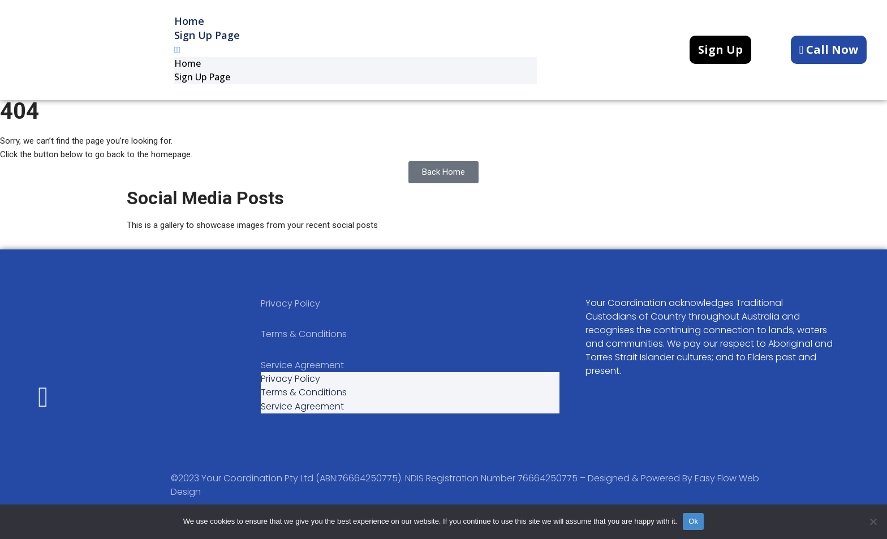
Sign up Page (207, 34)
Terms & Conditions (304, 341)
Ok (693, 521)
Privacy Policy (290, 309)
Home (187, 65)
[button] (355, 50)
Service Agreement (302, 374)
